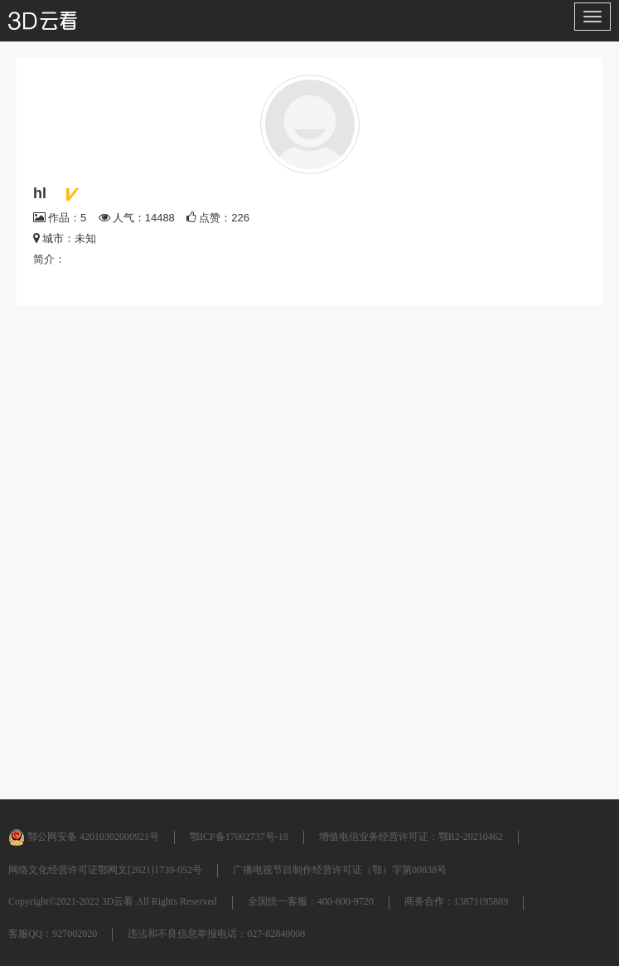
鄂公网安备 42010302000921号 (83, 836)
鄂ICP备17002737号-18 (239, 836)
